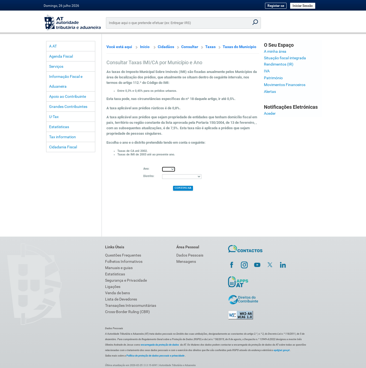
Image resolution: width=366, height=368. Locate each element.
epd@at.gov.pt (282, 350)
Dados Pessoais (189, 255)
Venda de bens (117, 293)
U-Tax (54, 116)
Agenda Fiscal (61, 56)
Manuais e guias (119, 268)
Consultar (189, 47)
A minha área (275, 51)
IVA (267, 71)
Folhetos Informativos (123, 261)
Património (273, 78)
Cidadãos (166, 47)
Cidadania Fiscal (63, 147)
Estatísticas (59, 127)
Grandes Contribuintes (68, 106)
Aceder (270, 113)
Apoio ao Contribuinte (67, 96)
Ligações (112, 286)
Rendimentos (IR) (278, 64)
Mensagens (186, 261)
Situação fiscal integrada (285, 58)
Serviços (56, 66)
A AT (53, 46)
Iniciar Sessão (303, 6)
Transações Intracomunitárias (130, 305)
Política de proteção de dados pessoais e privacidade (155, 355)
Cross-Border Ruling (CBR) (127, 312)
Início (145, 47)
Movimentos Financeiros (284, 85)
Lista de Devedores (121, 299)
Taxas (210, 47)
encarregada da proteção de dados (160, 344)
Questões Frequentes (123, 255)
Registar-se (275, 6)
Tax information (62, 137)
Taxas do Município (239, 47)
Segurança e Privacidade (126, 280)
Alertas (270, 91)
